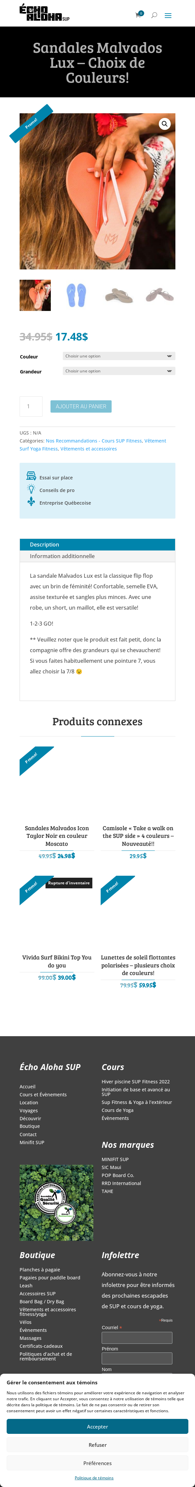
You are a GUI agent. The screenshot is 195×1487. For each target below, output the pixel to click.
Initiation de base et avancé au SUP (136, 1092)
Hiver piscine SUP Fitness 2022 (136, 1082)
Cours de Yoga (118, 1110)
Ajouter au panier (81, 406)
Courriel (112, 1328)
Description (44, 544)
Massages (31, 1338)
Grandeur (31, 371)
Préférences (97, 1463)
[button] (165, 124)
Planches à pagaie (40, 1270)
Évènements (115, 1118)
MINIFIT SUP (115, 1159)
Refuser (98, 1444)
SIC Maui (111, 1167)
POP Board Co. (118, 1175)
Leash (26, 1286)
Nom (107, 1369)
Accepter (97, 1426)
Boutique (30, 1126)
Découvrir (30, 1119)
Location (29, 1103)
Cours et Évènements (43, 1095)
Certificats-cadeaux (41, 1346)
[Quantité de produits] (31, 406)
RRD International (121, 1183)
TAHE (107, 1191)
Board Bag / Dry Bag (42, 1302)
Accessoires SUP (38, 1294)
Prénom (110, 1348)
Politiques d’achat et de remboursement (46, 1357)
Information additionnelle (62, 556)
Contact (28, 1135)
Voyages (29, 1111)
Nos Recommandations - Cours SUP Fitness (94, 441)
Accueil (28, 1087)
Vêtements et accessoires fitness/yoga (48, 1312)
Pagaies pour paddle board (50, 1278)
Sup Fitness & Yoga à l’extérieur (137, 1102)
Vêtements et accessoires (88, 449)
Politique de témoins (94, 1478)
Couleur (29, 356)
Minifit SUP (32, 1142)
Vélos (26, 1322)
